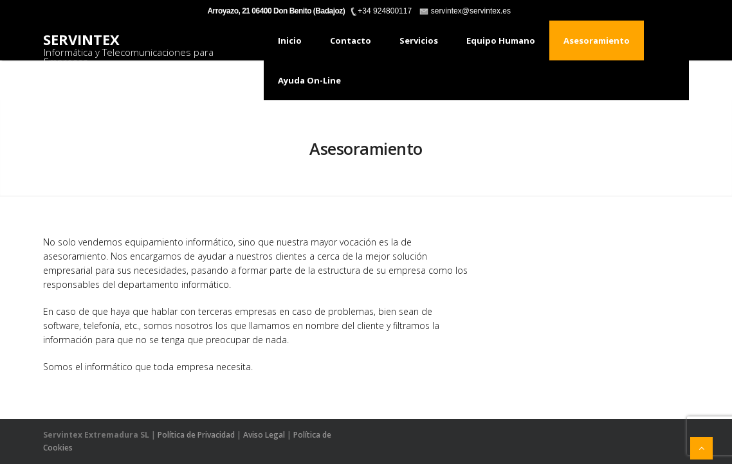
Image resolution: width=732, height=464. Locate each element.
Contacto (350, 40)
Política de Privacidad (196, 434)
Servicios (418, 40)
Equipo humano (500, 40)
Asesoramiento (596, 40)
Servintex (81, 39)
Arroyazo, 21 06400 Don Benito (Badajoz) (276, 10)
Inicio (290, 40)
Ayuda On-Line (309, 80)
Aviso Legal (264, 434)
